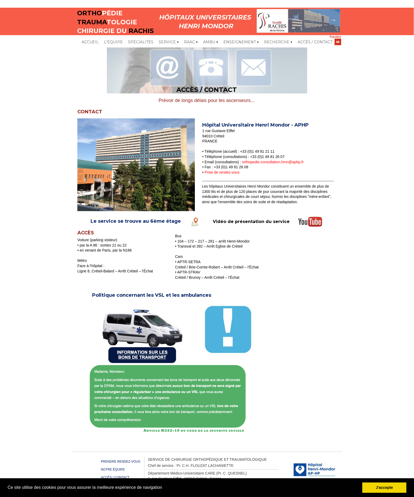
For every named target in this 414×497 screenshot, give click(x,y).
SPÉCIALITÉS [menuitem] (140, 42)
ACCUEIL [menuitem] (90, 42)
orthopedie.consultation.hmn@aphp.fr (273, 162)
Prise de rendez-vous (222, 172)
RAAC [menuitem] (191, 42)
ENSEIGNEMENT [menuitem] (241, 42)
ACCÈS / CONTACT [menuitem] (315, 42)
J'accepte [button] (384, 487)
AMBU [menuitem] (210, 42)
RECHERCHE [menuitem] (278, 42)
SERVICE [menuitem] (169, 42)
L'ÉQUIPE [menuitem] (113, 42)
